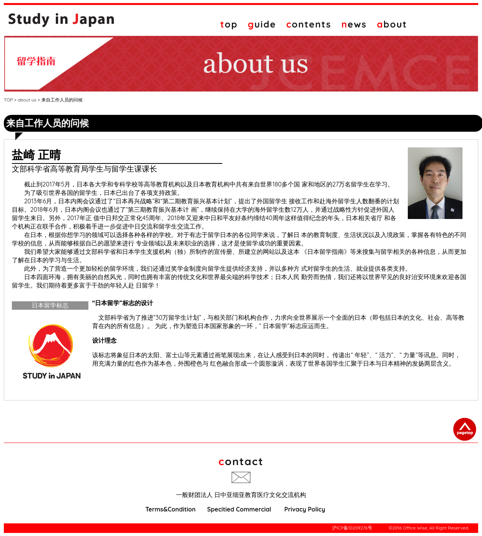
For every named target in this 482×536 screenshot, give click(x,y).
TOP (8, 100)
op (229, 24)
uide (262, 24)
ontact (241, 461)
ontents (308, 24)
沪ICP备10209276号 (352, 528)
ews (354, 24)
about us (27, 100)
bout (392, 24)
